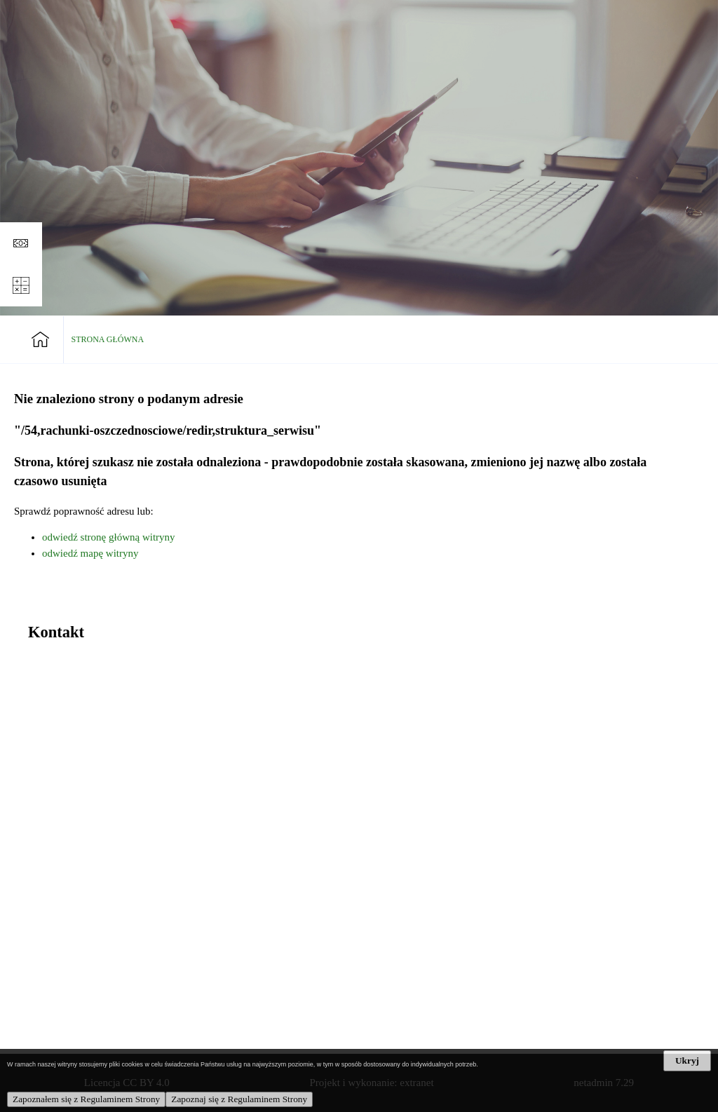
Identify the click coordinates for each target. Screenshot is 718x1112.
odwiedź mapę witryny (90, 553)
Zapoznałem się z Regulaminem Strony (86, 1099)
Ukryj (687, 1060)
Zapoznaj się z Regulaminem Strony (239, 1099)
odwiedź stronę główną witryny (108, 537)
